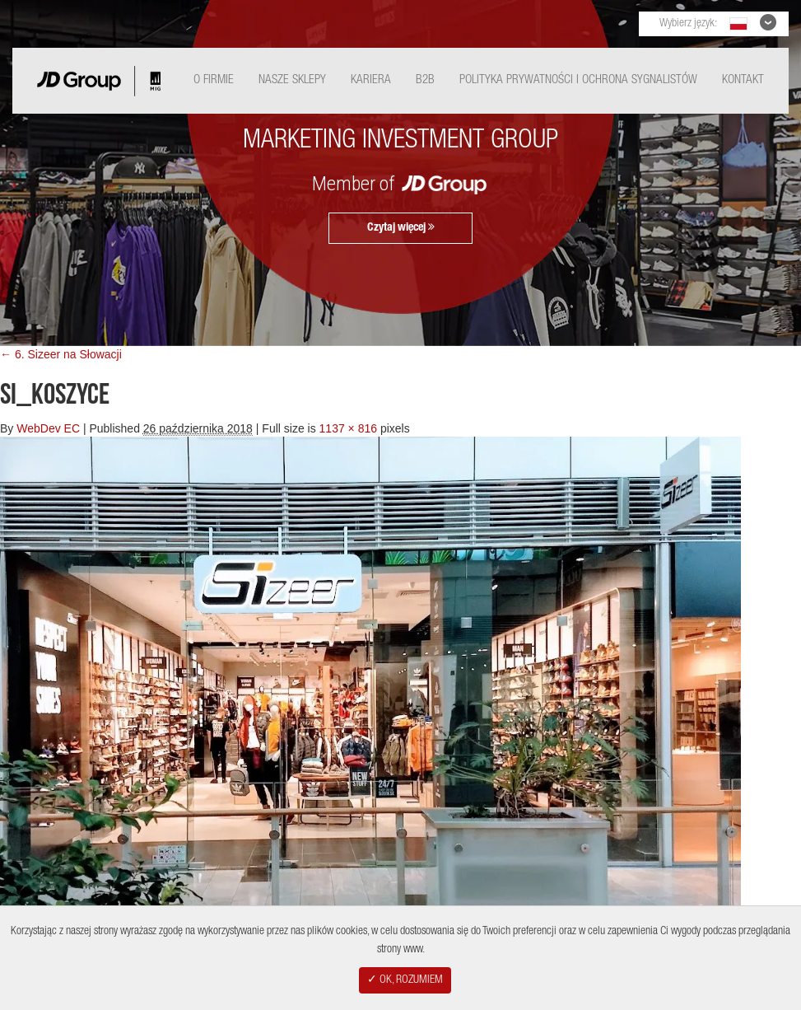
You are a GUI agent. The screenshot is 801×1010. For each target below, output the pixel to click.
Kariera (371, 80)
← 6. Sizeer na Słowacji (61, 354)
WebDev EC (48, 428)
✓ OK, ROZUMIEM (405, 980)
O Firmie (213, 80)
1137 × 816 (348, 428)
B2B (425, 80)
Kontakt (743, 80)
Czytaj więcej (401, 227)
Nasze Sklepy (292, 80)
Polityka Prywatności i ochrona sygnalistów (578, 80)
